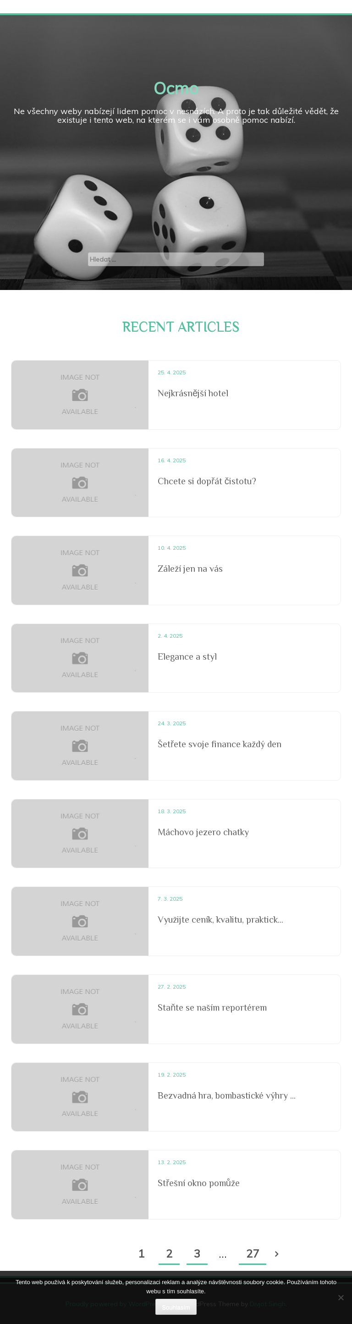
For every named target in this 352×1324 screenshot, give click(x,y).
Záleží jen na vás (190, 569)
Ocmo (176, 88)
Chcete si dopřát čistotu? (207, 481)
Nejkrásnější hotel (193, 393)
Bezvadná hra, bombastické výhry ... (227, 1095)
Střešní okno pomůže (199, 1183)
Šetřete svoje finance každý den (219, 744)
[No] (340, 1297)
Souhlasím (176, 1307)
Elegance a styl (187, 656)
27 (252, 1253)
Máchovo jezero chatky (203, 832)
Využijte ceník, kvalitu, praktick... (220, 919)
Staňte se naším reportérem (212, 1007)
